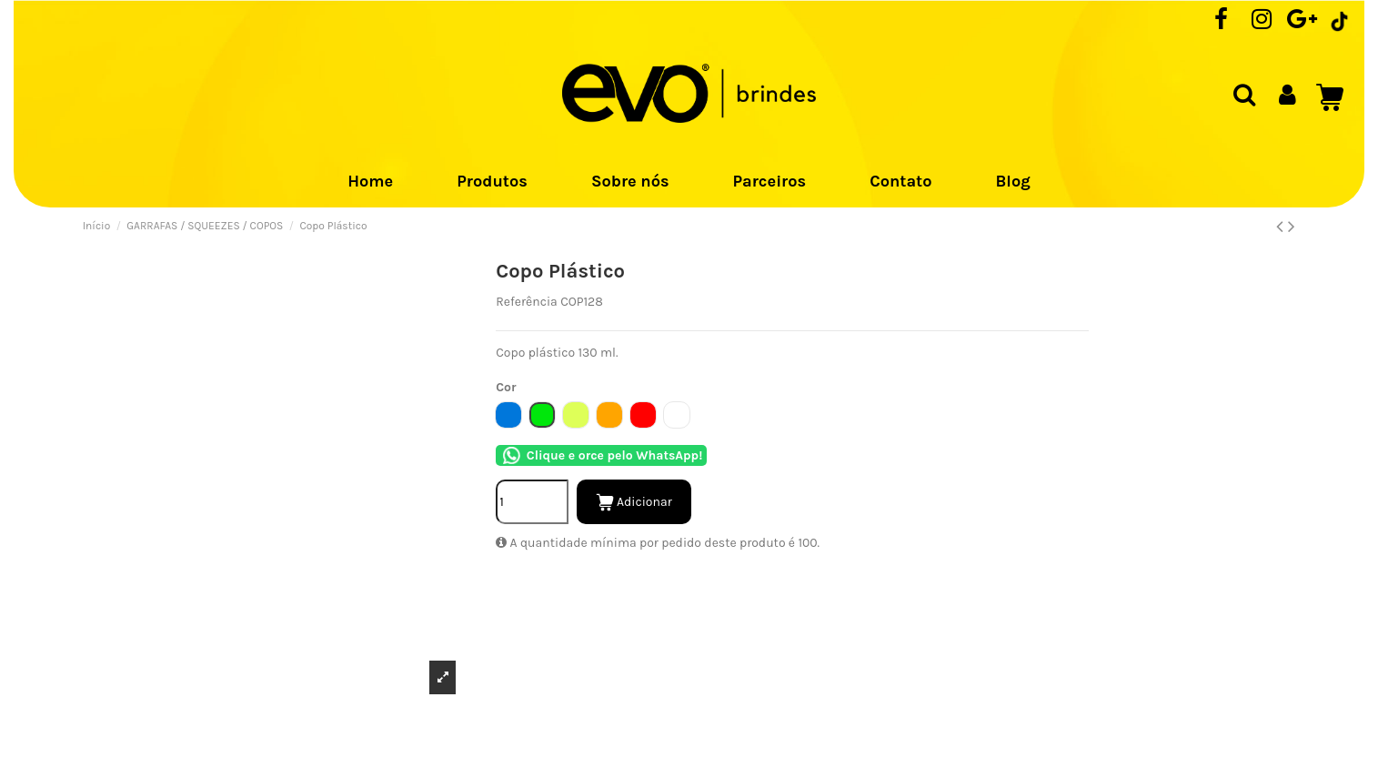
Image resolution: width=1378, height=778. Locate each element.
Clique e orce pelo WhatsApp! (601, 455)
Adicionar (634, 502)
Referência (527, 301)
